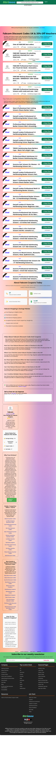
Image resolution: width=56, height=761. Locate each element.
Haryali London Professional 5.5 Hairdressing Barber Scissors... (24, 133)
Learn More (42, 27)
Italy (21, 678)
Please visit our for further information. (15, 393)
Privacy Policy (4, 674)
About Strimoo (4, 670)
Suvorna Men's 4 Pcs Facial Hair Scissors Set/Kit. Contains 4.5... (24, 229)
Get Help (31, 709)
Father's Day (41, 672)
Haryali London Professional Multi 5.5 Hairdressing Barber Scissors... (26, 189)
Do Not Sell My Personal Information (7, 687)
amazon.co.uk (10, 414)
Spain (21, 684)
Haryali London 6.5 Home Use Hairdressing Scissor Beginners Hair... (26, 141)
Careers (31, 699)
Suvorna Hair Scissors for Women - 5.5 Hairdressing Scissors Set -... (26, 165)
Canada (21, 676)
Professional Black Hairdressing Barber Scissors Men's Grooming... (25, 125)
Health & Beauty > (24, 651)
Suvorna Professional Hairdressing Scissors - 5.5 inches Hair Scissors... (25, 221)
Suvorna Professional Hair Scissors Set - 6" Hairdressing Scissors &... (26, 262)
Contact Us (4, 672)
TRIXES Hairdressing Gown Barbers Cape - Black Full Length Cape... (25, 149)
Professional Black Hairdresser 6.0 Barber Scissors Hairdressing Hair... (25, 157)
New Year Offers (42, 688)
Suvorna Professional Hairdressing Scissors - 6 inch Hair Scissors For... (25, 237)
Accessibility (4, 689)
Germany (22, 672)
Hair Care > (32, 651)
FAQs (30, 711)
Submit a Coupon (22, 386)
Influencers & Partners (34, 701)
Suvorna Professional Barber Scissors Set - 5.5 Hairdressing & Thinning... (26, 197)
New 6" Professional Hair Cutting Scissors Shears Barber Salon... (25, 181)
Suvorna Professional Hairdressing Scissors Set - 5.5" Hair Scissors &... (25, 246)
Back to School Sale (42, 680)
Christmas (40, 678)
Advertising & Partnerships (7, 678)
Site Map (3, 682)
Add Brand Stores (33, 705)
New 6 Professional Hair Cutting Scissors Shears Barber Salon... (24, 109)
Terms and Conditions (6, 676)
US (20, 668)
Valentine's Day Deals (43, 682)
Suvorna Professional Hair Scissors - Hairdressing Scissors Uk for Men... (25, 213)
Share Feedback (33, 707)
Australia (22, 680)
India (21, 686)
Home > (17, 651)
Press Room (4, 680)
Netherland (22, 688)
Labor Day (40, 670)
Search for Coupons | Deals (30, 0)
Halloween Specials (42, 686)
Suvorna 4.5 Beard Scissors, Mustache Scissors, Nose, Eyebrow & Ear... (26, 254)
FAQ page (13, 393)
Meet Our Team (32, 697)
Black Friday (41, 674)
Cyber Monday (41, 676)
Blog (2, 684)
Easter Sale (40, 684)
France (21, 674)
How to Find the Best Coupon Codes (9, 697)
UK (20, 670)
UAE (21, 682)
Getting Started (5, 668)
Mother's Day (41, 668)
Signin (46, 1)
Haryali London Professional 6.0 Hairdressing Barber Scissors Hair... (25, 117)
